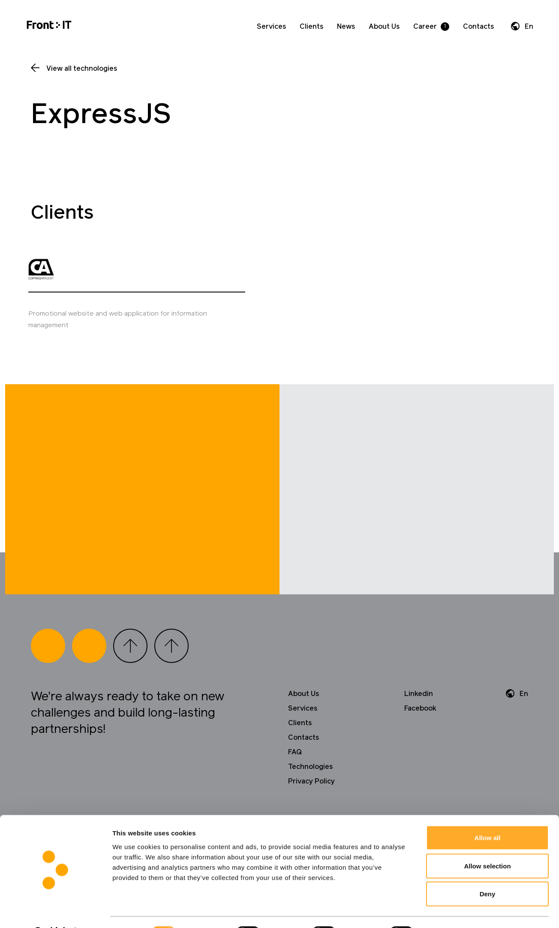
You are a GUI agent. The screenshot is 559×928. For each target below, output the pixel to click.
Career (425, 26)
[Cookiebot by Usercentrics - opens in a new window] (55, 911)
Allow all (488, 815)
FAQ (295, 774)
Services (271, 26)
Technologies (310, 789)
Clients (311, 26)
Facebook (420, 730)
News (346, 26)
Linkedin (418, 716)
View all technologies (81, 68)
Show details (450, 911)
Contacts (478, 26)
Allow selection (487, 843)
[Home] (49, 26)
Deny (488, 871)
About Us (384, 26)
